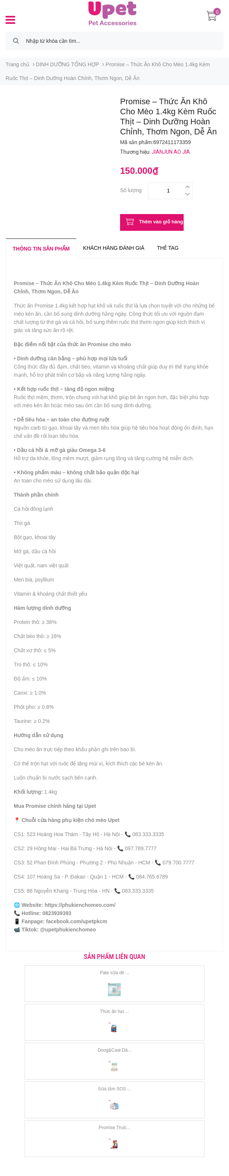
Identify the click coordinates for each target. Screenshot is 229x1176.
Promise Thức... (114, 1127)
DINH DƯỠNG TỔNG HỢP (67, 64)
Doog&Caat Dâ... (115, 1050)
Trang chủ (17, 64)
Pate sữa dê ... (114, 972)
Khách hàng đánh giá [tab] (113, 248)
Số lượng (131, 189)
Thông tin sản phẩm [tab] (41, 249)
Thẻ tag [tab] (167, 248)
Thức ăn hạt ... (114, 1011)
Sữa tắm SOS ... (114, 1088)
